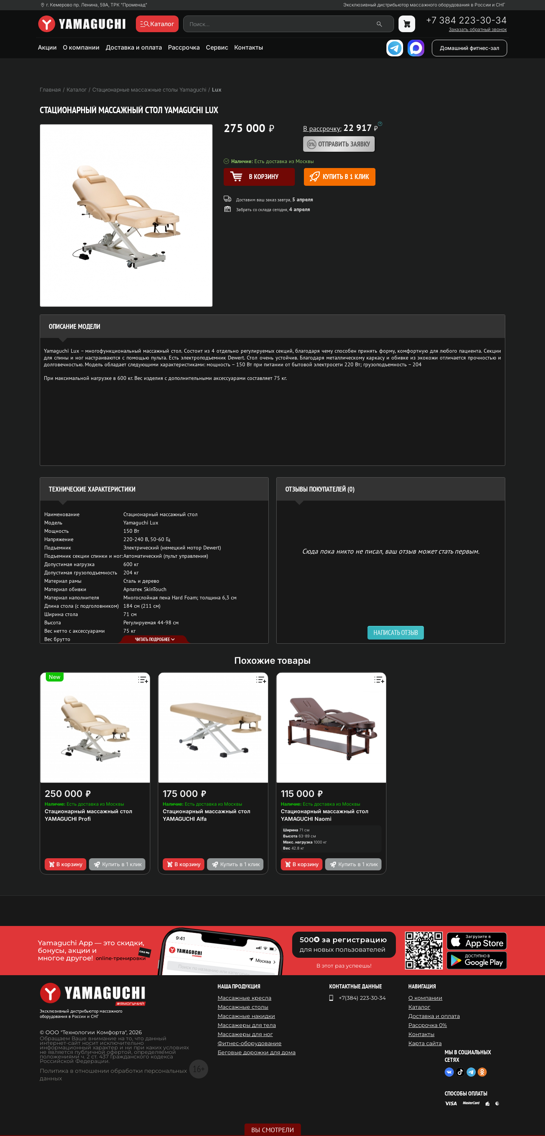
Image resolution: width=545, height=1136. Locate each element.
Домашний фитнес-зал (469, 48)
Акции (47, 47)
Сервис (217, 47)
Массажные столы (243, 1007)
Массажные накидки (246, 1016)
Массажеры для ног (245, 1034)
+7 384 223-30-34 (466, 20)
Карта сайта (425, 1043)
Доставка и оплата (134, 47)
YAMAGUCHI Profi (68, 818)
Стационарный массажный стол (88, 811)
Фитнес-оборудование (250, 1043)
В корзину (65, 864)
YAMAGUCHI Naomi (306, 818)
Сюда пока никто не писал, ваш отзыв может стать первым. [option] (391, 551)
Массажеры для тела (247, 1025)
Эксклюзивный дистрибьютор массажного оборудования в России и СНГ (424, 5)
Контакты (248, 47)
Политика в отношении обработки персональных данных (113, 1074)
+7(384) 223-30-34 (362, 997)
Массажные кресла (244, 997)
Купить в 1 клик (339, 176)
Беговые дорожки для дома (257, 1052)
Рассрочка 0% (427, 1025)
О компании (81, 47)
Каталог (419, 1007)
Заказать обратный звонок (478, 29)
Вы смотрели (272, 1130)
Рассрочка (184, 47)
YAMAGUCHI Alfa (185, 818)
